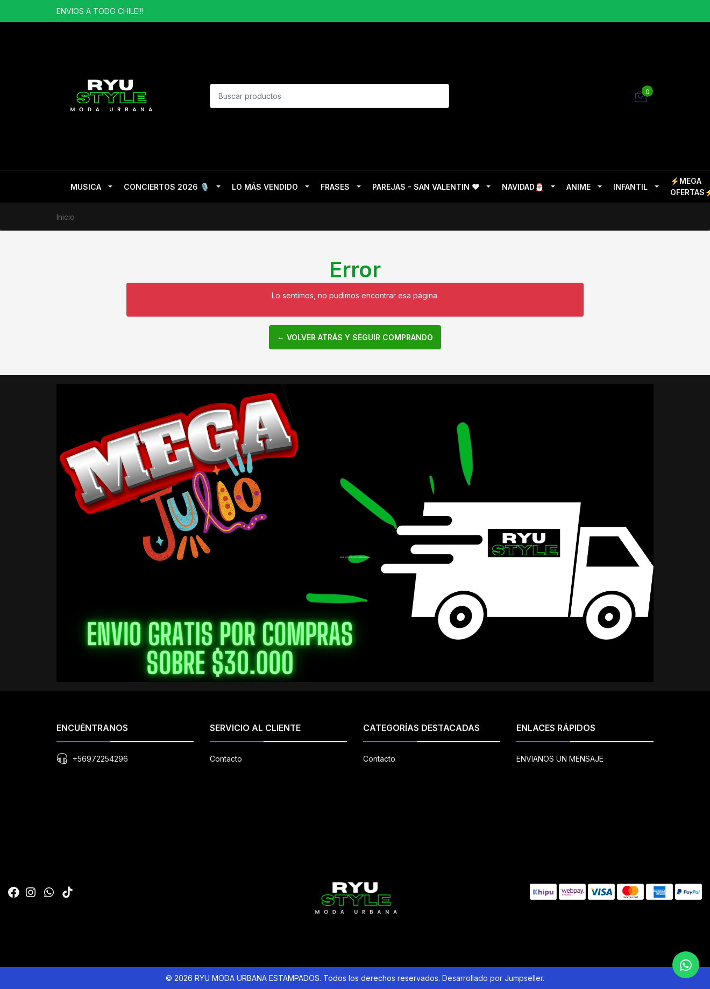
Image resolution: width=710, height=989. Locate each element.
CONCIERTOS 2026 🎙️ (166, 186)
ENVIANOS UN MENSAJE (560, 758)
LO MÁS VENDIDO (265, 186)
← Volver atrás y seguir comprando (355, 337)
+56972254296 (100, 758)
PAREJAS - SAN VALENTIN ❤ (425, 186)
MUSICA (85, 186)
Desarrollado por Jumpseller (492, 978)
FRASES (335, 186)
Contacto (226, 758)
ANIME (578, 186)
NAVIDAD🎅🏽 (523, 186)
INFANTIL (630, 186)
